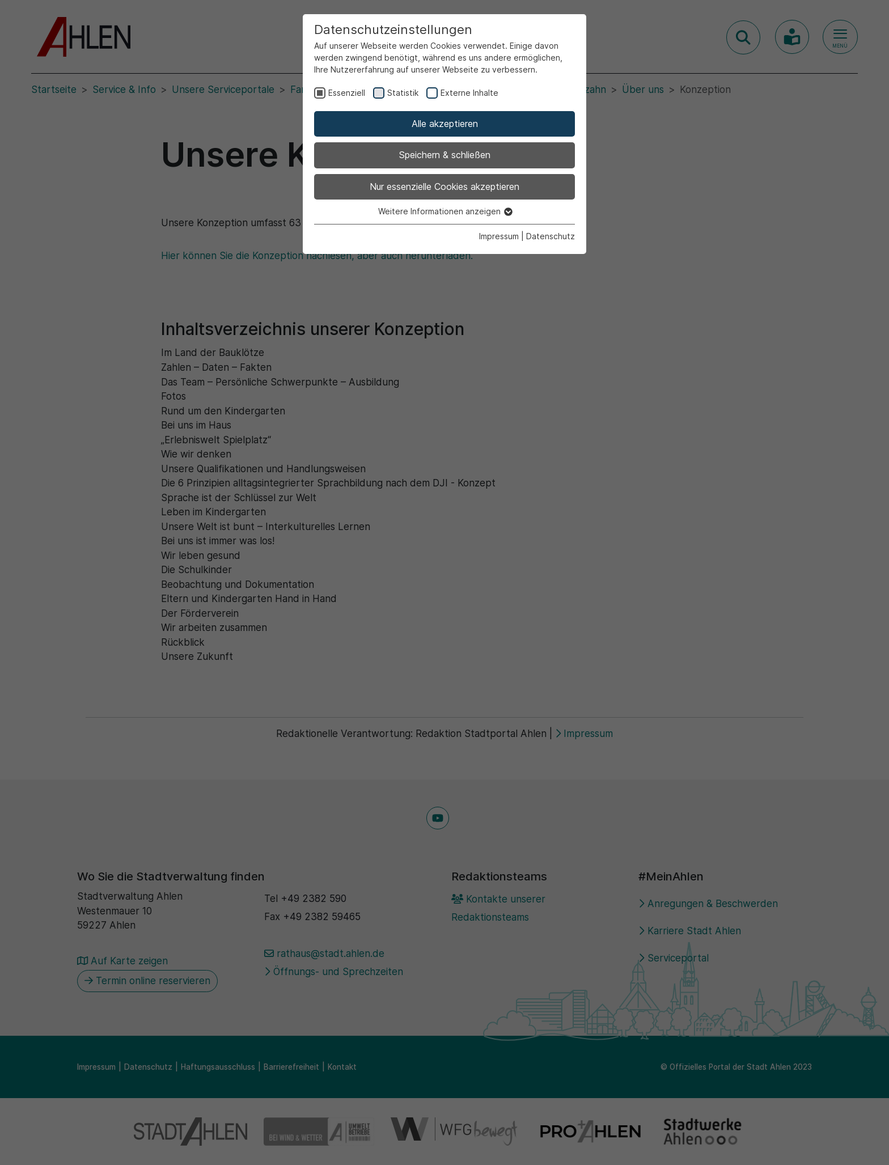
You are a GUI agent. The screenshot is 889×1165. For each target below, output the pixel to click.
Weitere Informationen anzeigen (444, 211)
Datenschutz (550, 236)
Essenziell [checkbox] (346, 93)
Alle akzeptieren (445, 123)
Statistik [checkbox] (402, 93)
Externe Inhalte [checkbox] (469, 93)
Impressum (499, 236)
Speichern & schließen (444, 154)
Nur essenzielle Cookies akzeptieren (444, 186)
